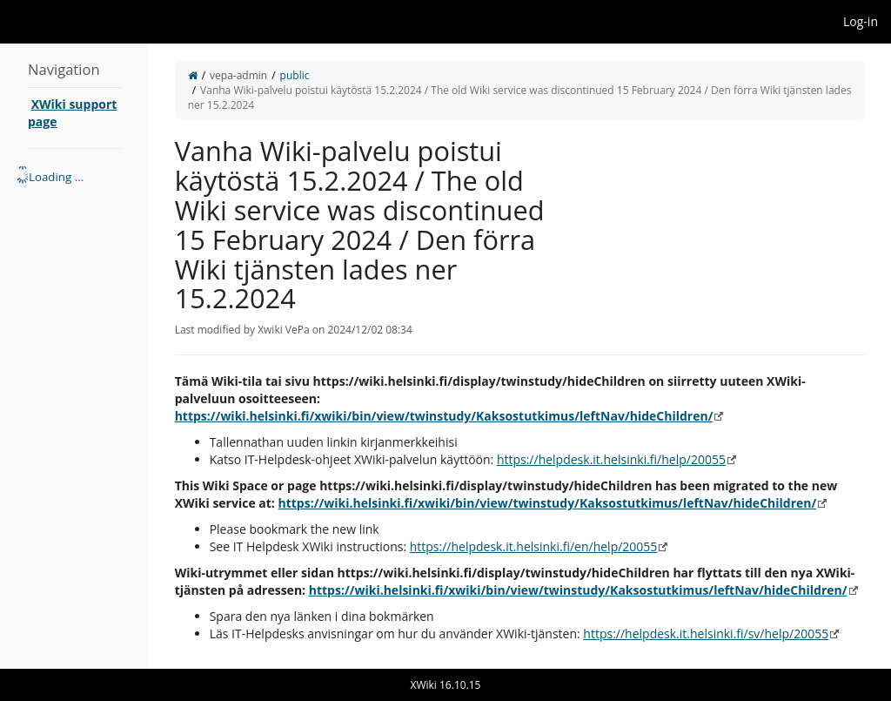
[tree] (74, 176)
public (295, 75)
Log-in (860, 21)
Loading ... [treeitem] (56, 177)
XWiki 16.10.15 (446, 684)
